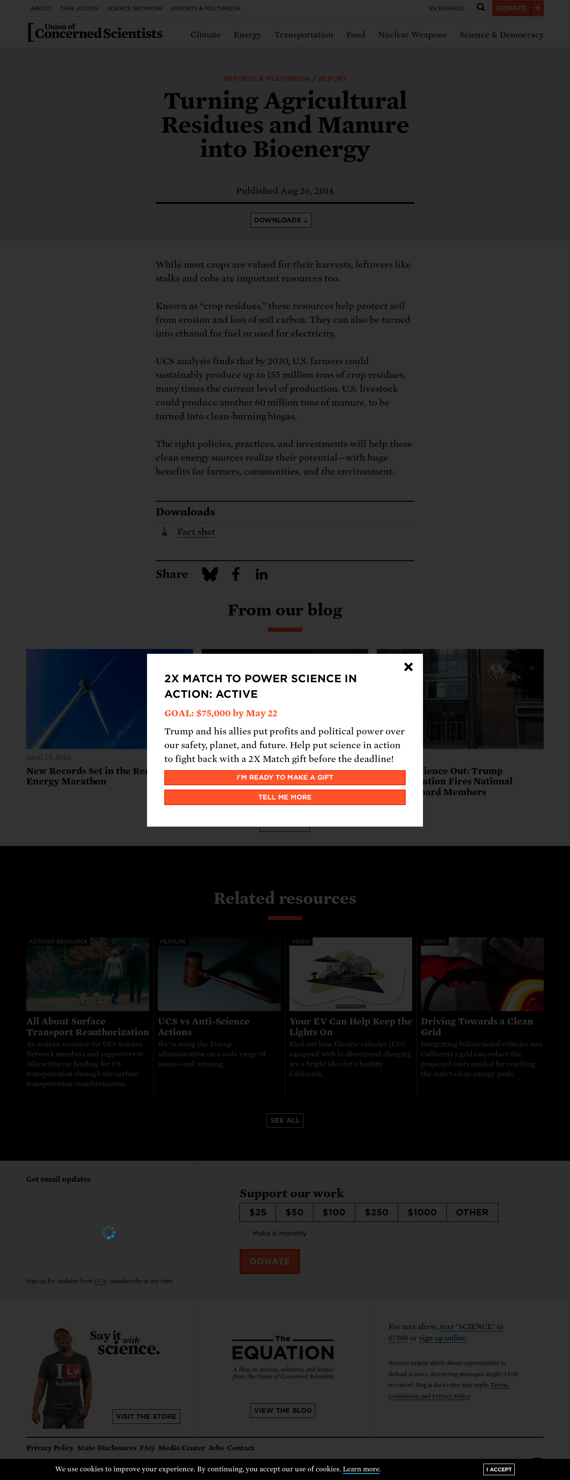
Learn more (361, 1469)
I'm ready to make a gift (285, 777)
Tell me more (285, 797)
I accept (499, 1469)
